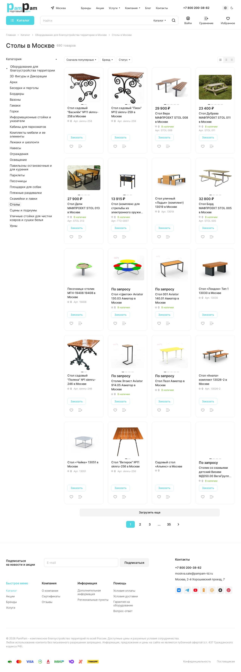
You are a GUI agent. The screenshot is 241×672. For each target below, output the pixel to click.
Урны (13, 226)
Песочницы (18, 181)
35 (169, 524)
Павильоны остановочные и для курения (31, 167)
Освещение (18, 160)
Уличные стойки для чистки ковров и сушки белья (31, 218)
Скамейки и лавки (23, 198)
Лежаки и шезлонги (24, 142)
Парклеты (17, 175)
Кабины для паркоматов (28, 127)
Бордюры (17, 94)
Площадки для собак (25, 187)
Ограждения (19, 154)
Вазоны (15, 99)
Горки (14, 111)
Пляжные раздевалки (26, 193)
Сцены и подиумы (23, 210)
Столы (15, 204)
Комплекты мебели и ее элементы (27, 134)
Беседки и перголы (24, 88)
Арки (13, 82)
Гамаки (15, 105)
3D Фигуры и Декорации (28, 76)
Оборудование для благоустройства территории (32, 68)
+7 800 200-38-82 (196, 8)
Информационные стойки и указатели (30, 119)
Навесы (15, 148)
